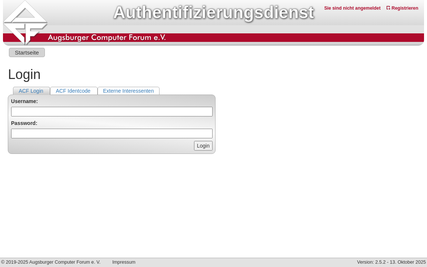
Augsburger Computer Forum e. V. (65, 262)
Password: (24, 123)
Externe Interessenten (128, 91)
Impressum (123, 262)
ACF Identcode (74, 91)
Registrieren (402, 8)
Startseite (27, 52)
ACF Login (32, 91)
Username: (24, 101)
